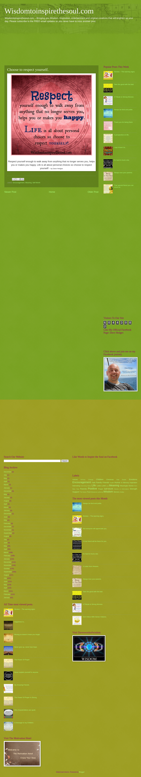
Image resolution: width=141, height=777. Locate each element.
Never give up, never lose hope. (25, 647)
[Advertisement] (70, 44)
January (7, 488)
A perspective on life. (121, 135)
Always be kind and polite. (123, 110)
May (5, 478)
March (6, 485)
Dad (117, 479)
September (8, 533)
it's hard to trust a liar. (121, 160)
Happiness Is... (19, 622)
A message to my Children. (24, 723)
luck (107, 486)
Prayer (100, 489)
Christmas (110, 479)
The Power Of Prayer (22, 660)
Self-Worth (36, 183)
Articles (75, 479)
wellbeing (100, 492)
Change (90, 479)
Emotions (133, 479)
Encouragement (18, 183)
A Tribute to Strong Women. (124, 97)
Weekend (94, 492)
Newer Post (10, 192)
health (112, 482)
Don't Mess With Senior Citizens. (95, 617)
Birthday (83, 479)
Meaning (28, 183)
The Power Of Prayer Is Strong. (25, 697)
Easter (124, 479)
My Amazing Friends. (21, 685)
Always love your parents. (123, 173)
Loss (99, 486)
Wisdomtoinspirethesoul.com (49, 11)
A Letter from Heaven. (91, 566)
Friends (106, 482)
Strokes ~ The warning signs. (124, 72)
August (6, 501)
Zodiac (122, 492)
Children (99, 479)
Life (94, 485)
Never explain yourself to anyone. (26, 672)
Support (75, 492)
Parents (83, 489)
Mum (135, 486)
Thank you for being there (123, 122)
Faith (94, 483)
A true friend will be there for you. (95, 541)
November (7, 530)
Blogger (82, 772)
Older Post (93, 192)
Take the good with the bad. (124, 84)
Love (103, 486)
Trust (89, 492)
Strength (133, 489)
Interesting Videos (86, 486)
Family (99, 482)
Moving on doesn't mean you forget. (27, 634)
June (5, 517)
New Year (75, 489)
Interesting (76, 486)
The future (83, 492)
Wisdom (108, 491)
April (5, 481)
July (5, 475)
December (7, 472)
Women (116, 492)
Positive (92, 488)
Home (52, 192)
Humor (117, 482)
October (7, 568)
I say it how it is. (120, 147)
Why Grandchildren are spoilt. (25, 710)
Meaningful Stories (127, 486)
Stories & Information (121, 489)
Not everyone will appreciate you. (95, 529)
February (7, 523)
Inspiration (133, 483)
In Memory (125, 483)
